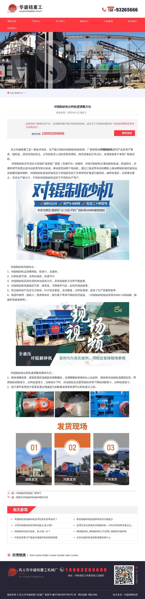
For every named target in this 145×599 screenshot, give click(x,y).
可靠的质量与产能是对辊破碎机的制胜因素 (35, 537)
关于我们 (60, 21)
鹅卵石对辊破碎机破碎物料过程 (32, 497)
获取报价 (127, 133)
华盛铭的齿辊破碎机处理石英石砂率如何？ (35, 519)
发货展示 (132, 21)
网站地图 (82, 594)
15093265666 (53, 133)
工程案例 (108, 21)
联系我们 (12, 28)
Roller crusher (49, 555)
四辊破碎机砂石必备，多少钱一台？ (32, 531)
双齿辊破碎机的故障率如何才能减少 (95, 519)
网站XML (93, 594)
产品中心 (36, 21)
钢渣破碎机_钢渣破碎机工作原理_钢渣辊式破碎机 (102, 531)
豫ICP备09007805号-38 (64, 594)
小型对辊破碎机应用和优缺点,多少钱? (33, 525)
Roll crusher (36, 555)
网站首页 (12, 21)
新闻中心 (84, 21)
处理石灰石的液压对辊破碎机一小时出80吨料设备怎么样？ (106, 525)
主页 (12, 93)
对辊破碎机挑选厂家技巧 (28, 493)
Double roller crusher (67, 555)
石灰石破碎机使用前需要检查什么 (94, 537)
